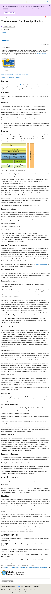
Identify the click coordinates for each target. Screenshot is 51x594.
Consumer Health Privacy (7, 592)
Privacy (32, 589)
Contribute (26, 589)
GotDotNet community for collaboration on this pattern (15, 74)
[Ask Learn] (45, 17)
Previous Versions (13, 589)
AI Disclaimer (4, 589)
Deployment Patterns (10, 17)
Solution (4, 38)
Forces (4, 36)
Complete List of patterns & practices (10, 77)
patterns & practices (41, 53)
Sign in (48, 1)
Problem (4, 34)
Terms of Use (19, 592)
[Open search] (44, 2)
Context (4, 32)
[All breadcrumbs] (2, 17)
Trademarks (26, 592)
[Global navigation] (1, 2)
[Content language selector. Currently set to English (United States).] (8, 586)
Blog (20, 589)
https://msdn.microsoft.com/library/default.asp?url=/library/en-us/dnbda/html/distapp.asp (25, 567)
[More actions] (48, 17)
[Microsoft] (25, 2)
